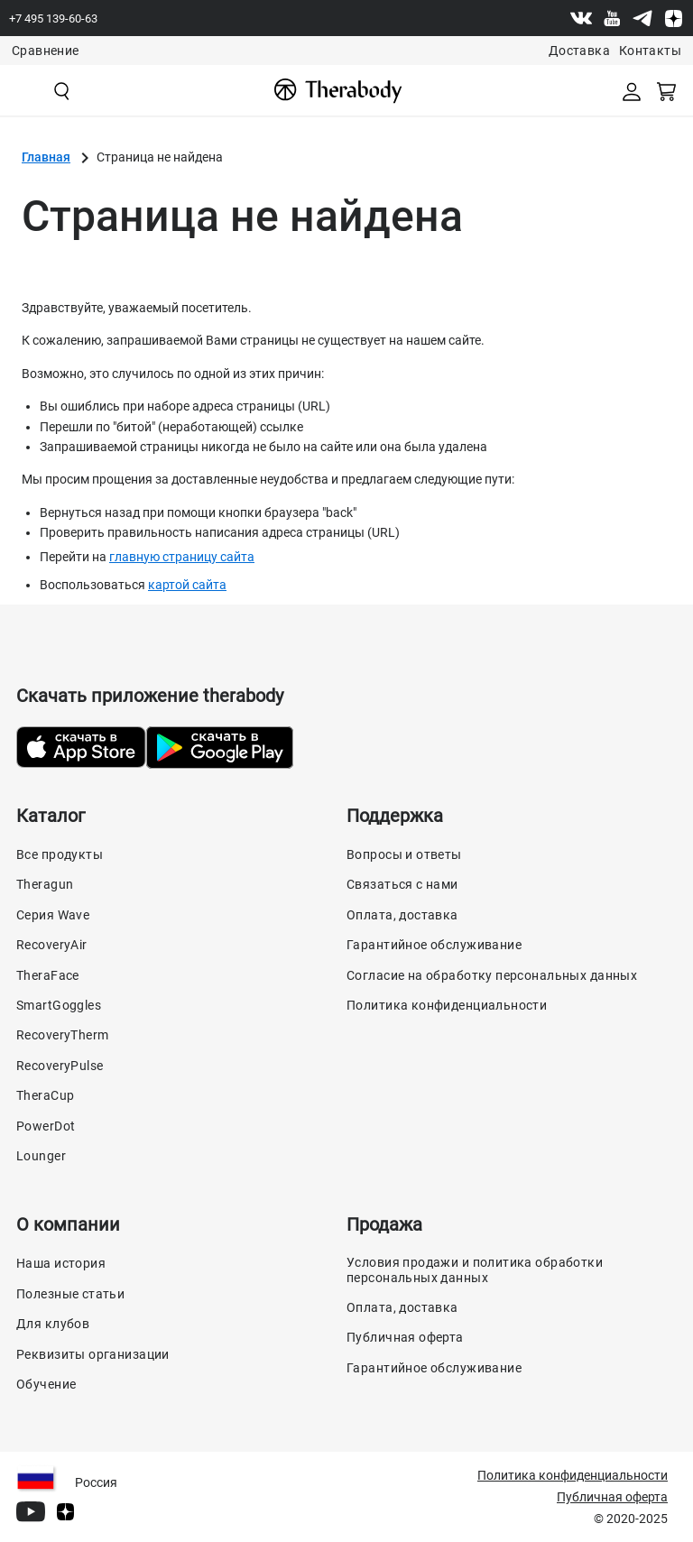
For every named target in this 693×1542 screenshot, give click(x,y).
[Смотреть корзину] (668, 90)
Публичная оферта (405, 1337)
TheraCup (45, 1095)
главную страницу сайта (181, 556)
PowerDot (45, 1126)
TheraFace (47, 975)
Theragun (44, 884)
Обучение (46, 1384)
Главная (46, 157)
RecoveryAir (52, 944)
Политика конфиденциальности (446, 1005)
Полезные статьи (70, 1294)
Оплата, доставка (402, 915)
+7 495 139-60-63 (53, 18)
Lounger (41, 1156)
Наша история (61, 1263)
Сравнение (45, 50)
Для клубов (52, 1323)
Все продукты (59, 854)
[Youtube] (612, 18)
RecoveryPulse (59, 1065)
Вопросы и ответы (404, 854)
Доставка (579, 50)
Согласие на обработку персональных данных (491, 975)
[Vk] (581, 18)
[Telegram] (642, 18)
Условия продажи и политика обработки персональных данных (474, 1269)
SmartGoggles (58, 1005)
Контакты (650, 50)
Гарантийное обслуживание (434, 944)
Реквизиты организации (93, 1354)
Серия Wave (52, 915)
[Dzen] (673, 18)
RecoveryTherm (62, 1035)
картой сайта (187, 584)
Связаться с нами (402, 884)
